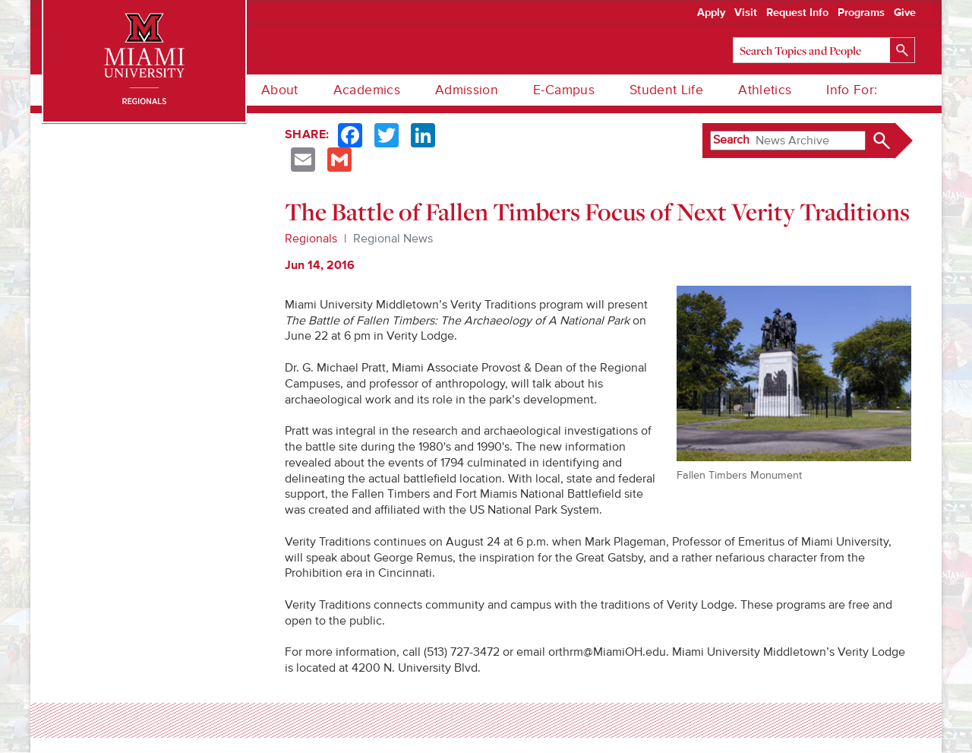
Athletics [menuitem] (764, 90)
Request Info (797, 13)
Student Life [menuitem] (666, 90)
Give (905, 13)
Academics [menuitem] (366, 90)
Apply (711, 13)
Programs (861, 13)
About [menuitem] (279, 90)
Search (731, 139)
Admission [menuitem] (466, 90)
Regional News (393, 238)
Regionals (311, 238)
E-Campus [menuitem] (564, 90)
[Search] (824, 50)
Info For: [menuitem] (851, 90)
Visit (745, 13)
